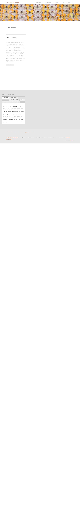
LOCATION (5, 97)
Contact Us (33, 131)
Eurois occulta (15, 62)
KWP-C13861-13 (11, 54)
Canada (22, 59)
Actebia (8, 59)
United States (20, 72)
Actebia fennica (14, 59)
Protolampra (22, 68)
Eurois (22, 60)
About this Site (20, 131)
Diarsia (18, 60)
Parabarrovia (8, 68)
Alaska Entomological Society (11, 131)
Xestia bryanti (15, 75)
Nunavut (23, 67)
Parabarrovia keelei (15, 68)
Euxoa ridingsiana (14, 64)
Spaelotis (21, 70)
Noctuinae (19, 67)
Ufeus (16, 72)
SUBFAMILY (5, 102)
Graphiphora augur (9, 65)
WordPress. (72, 140)
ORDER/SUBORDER (14, 99)
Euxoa (19, 62)
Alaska (19, 59)
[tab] (5, 97)
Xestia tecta (14, 78)
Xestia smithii (8, 78)
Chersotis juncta (13, 60)
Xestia (7, 73)
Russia (17, 70)
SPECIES (17, 102)
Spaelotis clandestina (10, 72)
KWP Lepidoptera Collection (13, 2)
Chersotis (7, 60)
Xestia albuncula (9, 75)
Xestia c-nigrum (22, 75)
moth (10, 67)
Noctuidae (14, 67)
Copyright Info (27, 131)
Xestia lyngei (15, 76)
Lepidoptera (16, 65)
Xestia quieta (21, 76)
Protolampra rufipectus (10, 70)
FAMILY (22, 99)
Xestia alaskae (19, 73)
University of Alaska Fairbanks (12, 137)
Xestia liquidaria (9, 76)
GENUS (11, 102)
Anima (68, 140)
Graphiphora (21, 64)
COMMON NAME (13, 97)
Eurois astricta (8, 62)
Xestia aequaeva (12, 73)
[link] (73, 2)
